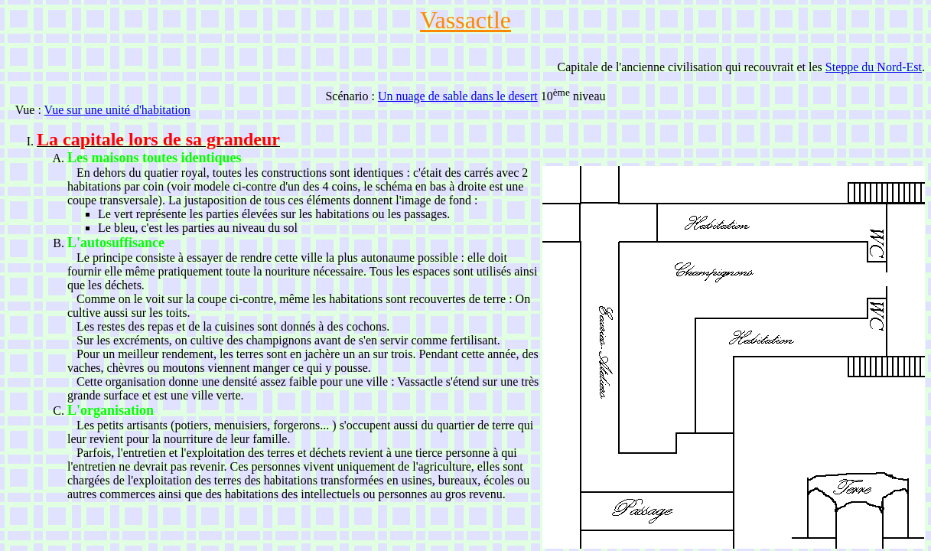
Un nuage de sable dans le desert (458, 96)
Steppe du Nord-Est (873, 66)
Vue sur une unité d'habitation (117, 109)
